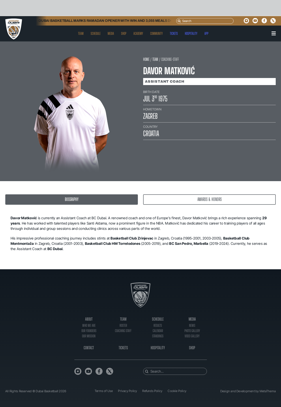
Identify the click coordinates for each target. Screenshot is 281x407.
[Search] (205, 21)
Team (123, 319)
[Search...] (175, 371)
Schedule (158, 319)
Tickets (123, 347)
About (89, 319)
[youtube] (255, 20)
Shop (192, 347)
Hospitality (158, 347)
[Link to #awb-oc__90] (274, 33)
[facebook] (264, 20)
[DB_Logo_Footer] (140, 284)
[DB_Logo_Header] (13, 20)
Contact (89, 347)
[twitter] (273, 20)
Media (192, 319)
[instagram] (246, 20)
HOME (146, 59)
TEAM (155, 59)
